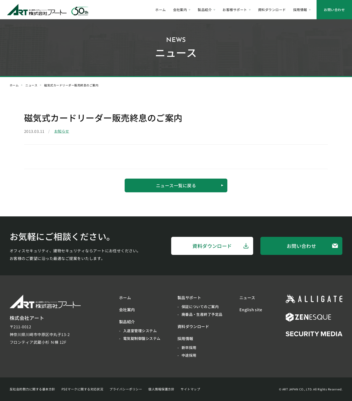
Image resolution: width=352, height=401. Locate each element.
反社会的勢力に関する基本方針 (32, 389)
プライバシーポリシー (125, 389)
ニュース (31, 85)
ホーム (14, 85)
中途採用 (189, 355)
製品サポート (189, 297)
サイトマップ (190, 389)
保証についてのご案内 (200, 306)
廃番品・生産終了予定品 (202, 314)
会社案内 (127, 309)
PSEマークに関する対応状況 (82, 389)
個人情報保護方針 (161, 389)
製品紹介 (127, 321)
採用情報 (185, 338)
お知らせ (61, 131)
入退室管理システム (140, 330)
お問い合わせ (334, 9)
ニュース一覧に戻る (189, 185)
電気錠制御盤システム (142, 338)
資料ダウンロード (220, 245)
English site (250, 309)
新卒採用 (189, 347)
